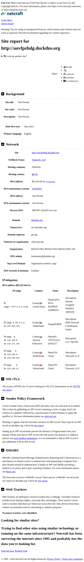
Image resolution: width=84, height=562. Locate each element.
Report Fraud (7, 23)
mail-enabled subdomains (26, 438)
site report (38, 425)
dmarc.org (10, 471)
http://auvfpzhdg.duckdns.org (45, 152)
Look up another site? (15, 56)
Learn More (6, 20)
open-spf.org (50, 416)
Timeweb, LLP (39, 160)
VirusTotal (50, 182)
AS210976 (37, 188)
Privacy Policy (54, 559)
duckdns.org (37, 220)
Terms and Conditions (72, 559)
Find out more (7, 551)
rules (64, 409)
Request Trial (21, 551)
